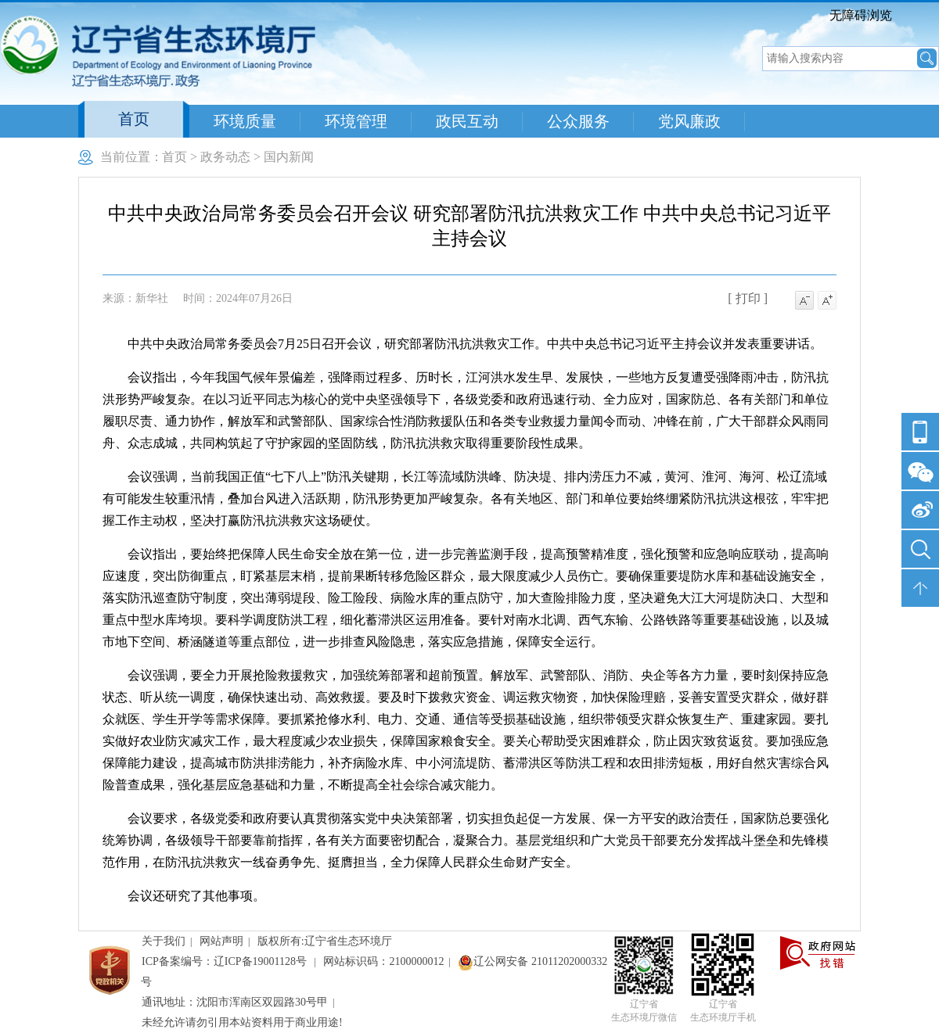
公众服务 (578, 121)
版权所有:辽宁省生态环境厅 (324, 941)
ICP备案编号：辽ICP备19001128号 (226, 961)
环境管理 (356, 121)
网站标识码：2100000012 (383, 961)
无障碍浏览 (860, 15)
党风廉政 (689, 121)
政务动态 (225, 156)
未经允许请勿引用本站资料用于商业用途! (242, 1022)
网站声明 (221, 941)
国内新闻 (289, 156)
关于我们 (163, 941)
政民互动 (467, 121)
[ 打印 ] (748, 298)
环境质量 (245, 121)
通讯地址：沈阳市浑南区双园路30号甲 (235, 1002)
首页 (133, 118)
